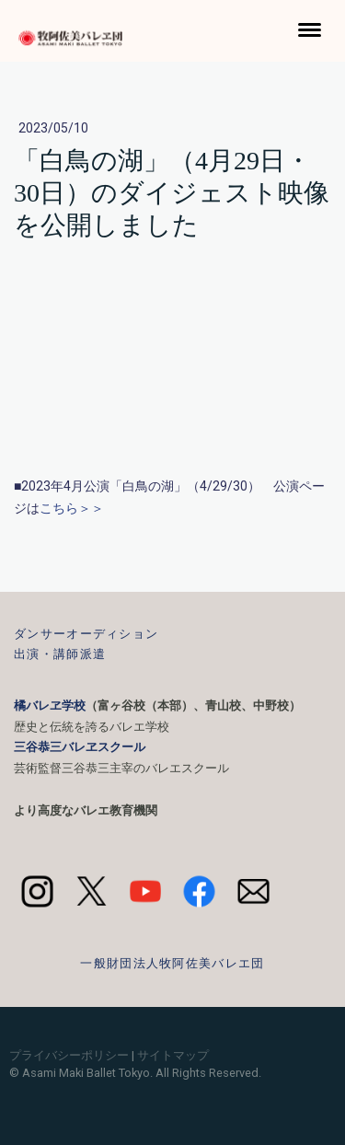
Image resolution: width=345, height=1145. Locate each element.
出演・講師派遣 (60, 654)
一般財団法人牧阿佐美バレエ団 (172, 963)
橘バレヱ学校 (50, 705)
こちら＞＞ (72, 508)
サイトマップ (173, 1055)
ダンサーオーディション (86, 634)
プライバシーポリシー (69, 1055)
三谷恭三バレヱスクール (79, 747)
